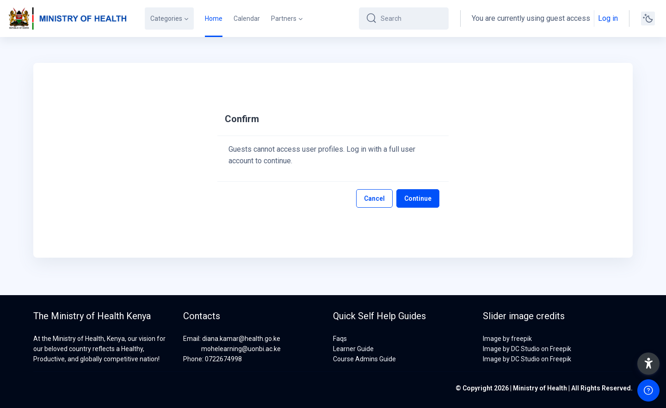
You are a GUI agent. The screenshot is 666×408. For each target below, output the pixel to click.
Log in (608, 18)
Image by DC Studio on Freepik (527, 348)
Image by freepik (507, 338)
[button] (648, 363)
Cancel (374, 198)
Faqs (340, 338)
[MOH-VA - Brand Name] (67, 18)
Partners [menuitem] (283, 18)
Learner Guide (353, 348)
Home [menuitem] (213, 18)
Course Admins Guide (364, 359)
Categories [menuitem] (166, 18)
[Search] (411, 18)
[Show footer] (648, 390)
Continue (418, 198)
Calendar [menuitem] (247, 18)
